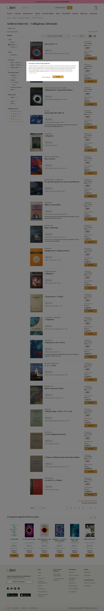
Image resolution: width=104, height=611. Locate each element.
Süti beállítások (46, 77)
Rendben (58, 76)
